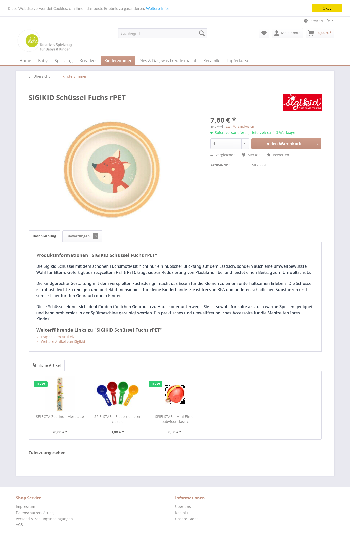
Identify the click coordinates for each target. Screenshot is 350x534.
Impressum (25, 506)
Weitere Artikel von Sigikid (60, 341)
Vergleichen (223, 154)
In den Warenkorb (291, 143)
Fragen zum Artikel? (55, 336)
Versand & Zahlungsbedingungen (44, 518)
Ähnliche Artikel (47, 365)
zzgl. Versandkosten (240, 126)
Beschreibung (44, 236)
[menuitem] (162, 33)
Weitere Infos (157, 8)
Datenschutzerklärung (35, 512)
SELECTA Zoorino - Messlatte (60, 416)
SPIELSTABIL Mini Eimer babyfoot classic (175, 419)
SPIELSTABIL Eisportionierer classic (117, 419)
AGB (19, 524)
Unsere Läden (187, 518)
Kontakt (181, 512)
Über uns (183, 506)
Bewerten (278, 154)
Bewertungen (82, 236)
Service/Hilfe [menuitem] (317, 20)
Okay (327, 8)
